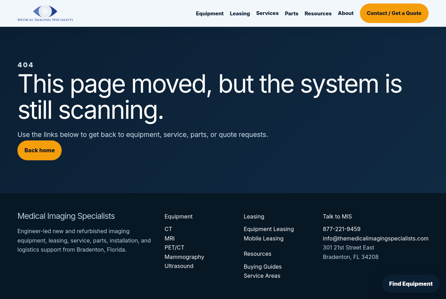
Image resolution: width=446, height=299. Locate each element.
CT (168, 228)
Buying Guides (263, 266)
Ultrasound (178, 265)
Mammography (184, 256)
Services (267, 13)
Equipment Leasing (269, 228)
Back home (39, 150)
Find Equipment (411, 283)
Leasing (240, 13)
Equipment (210, 13)
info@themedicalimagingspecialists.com (376, 238)
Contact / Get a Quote (394, 13)
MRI (169, 238)
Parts (292, 13)
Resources (318, 13)
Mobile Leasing (264, 238)
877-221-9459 (342, 228)
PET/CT (174, 247)
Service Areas (262, 275)
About (346, 13)
